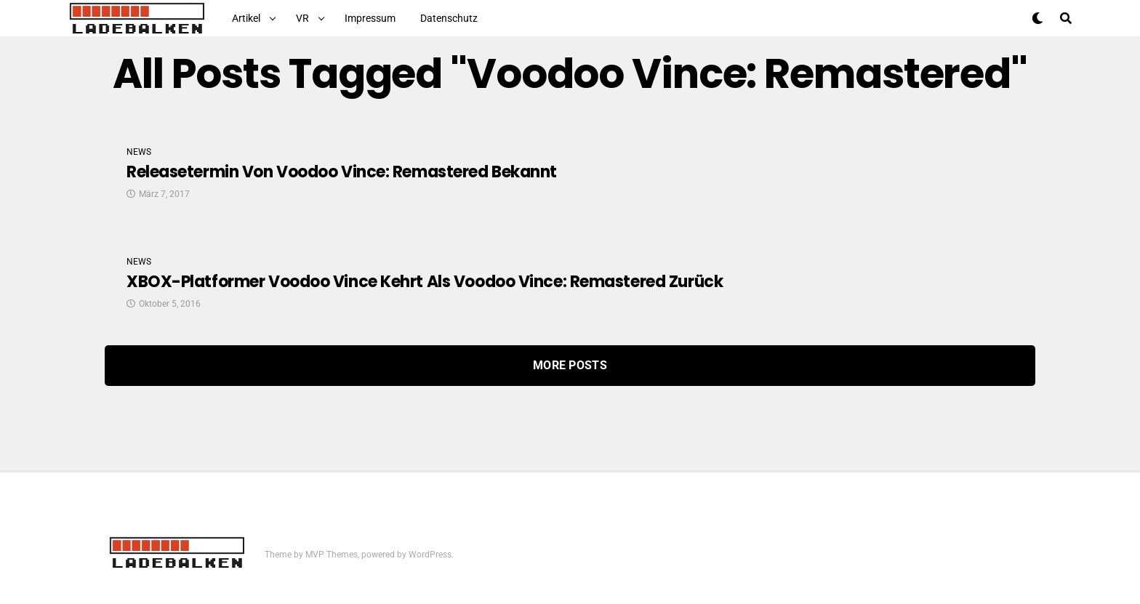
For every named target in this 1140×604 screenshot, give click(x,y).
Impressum (370, 18)
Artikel (246, 18)
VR (302, 18)
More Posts (570, 365)
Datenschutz (449, 18)
